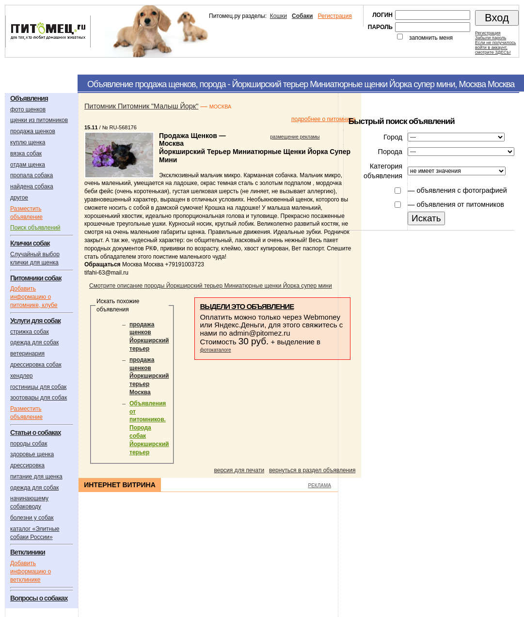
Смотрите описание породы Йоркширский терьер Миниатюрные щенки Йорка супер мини (210, 285)
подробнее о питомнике (323, 119)
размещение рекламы (294, 136)
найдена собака (31, 186)
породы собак (29, 443)
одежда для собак (34, 342)
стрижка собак (29, 331)
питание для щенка (36, 476)
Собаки (302, 16)
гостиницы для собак (38, 387)
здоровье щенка (32, 454)
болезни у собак (32, 517)
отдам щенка (27, 164)
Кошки (278, 16)
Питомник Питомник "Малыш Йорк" (141, 106)
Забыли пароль (490, 37)
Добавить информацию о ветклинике (30, 571)
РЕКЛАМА (319, 485)
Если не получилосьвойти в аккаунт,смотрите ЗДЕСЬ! (495, 47)
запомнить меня (431, 37)
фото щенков (28, 109)
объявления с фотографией (461, 190)
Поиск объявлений (35, 227)
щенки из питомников (39, 120)
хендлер (21, 375)
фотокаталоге (215, 350)
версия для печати (239, 470)
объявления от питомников (460, 204)
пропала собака (31, 175)
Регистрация (334, 16)
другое (19, 197)
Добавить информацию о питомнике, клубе (33, 296)
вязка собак (26, 153)
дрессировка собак (36, 364)
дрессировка (27, 465)
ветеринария (27, 353)
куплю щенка (27, 142)
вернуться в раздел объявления (312, 470)
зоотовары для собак (38, 397)
